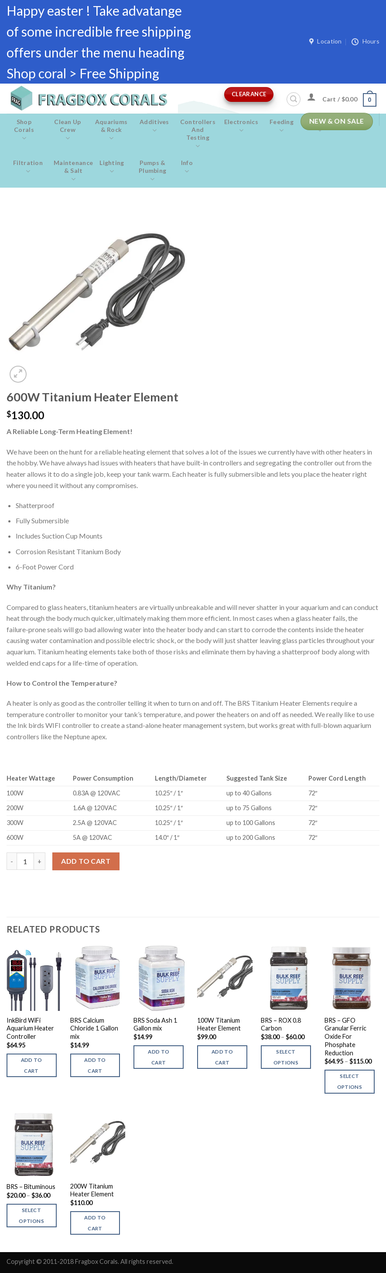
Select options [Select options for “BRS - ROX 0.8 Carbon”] (285, 1057)
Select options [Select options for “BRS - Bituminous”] (31, 1215)
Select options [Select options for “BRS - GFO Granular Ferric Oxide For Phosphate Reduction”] (349, 1081)
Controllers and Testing (197, 134)
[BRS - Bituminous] (34, 1143)
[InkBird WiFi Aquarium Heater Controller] (34, 978)
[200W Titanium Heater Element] (97, 1143)
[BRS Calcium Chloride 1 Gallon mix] (97, 978)
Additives (154, 126)
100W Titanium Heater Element (219, 1024)
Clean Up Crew (67, 130)
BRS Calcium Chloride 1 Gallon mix (94, 1028)
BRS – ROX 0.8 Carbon (281, 1024)
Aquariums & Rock (111, 130)
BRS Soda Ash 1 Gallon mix (155, 1024)
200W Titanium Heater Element (92, 1190)
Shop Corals (24, 130)
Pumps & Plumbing (152, 171)
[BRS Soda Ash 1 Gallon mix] (160, 978)
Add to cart (85, 861)
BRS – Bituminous (31, 1186)
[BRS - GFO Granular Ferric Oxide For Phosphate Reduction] (352, 978)
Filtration (28, 167)
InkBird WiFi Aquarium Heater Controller (30, 1028)
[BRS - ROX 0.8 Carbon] (288, 978)
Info (187, 167)
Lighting (111, 167)
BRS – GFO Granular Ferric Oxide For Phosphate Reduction (345, 1037)
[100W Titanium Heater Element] (224, 978)
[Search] (294, 99)
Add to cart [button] (31, 1065)
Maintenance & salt (73, 171)
